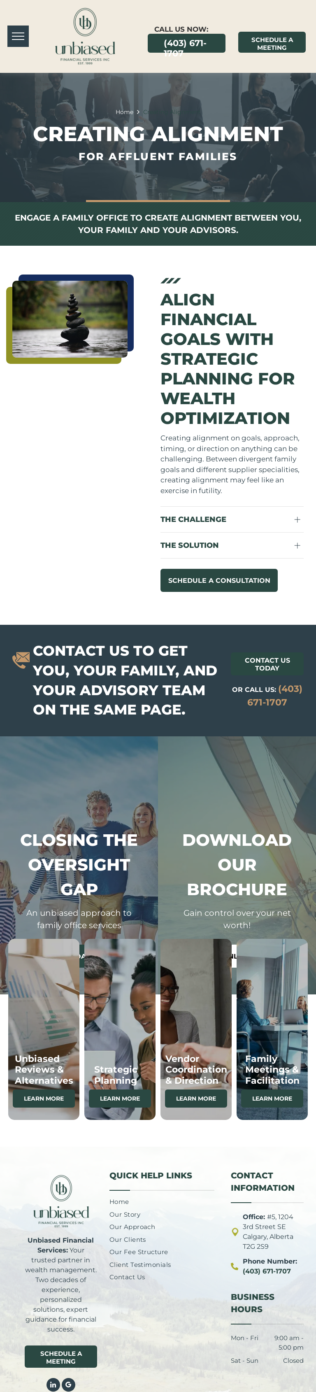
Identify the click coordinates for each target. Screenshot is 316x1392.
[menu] (18, 36)
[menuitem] (140, 1202)
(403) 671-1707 (267, 1271)
